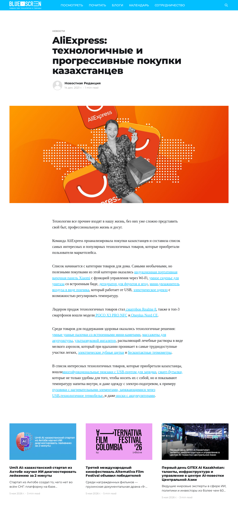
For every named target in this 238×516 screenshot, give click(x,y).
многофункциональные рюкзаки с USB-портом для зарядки (109, 372)
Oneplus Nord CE (144, 315)
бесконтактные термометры (149, 352)
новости (58, 31)
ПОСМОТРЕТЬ (72, 5)
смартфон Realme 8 (141, 309)
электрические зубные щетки (101, 352)
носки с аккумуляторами (135, 396)
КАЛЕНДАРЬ (139, 5)
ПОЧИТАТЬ (97, 5)
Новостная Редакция (83, 83)
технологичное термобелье (81, 396)
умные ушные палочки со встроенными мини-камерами (96, 335)
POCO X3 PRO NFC (111, 315)
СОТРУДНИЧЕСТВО (170, 5)
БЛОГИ (117, 5)
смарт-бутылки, (170, 372)
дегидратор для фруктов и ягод (123, 284)
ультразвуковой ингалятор (95, 341)
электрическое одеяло (150, 290)
